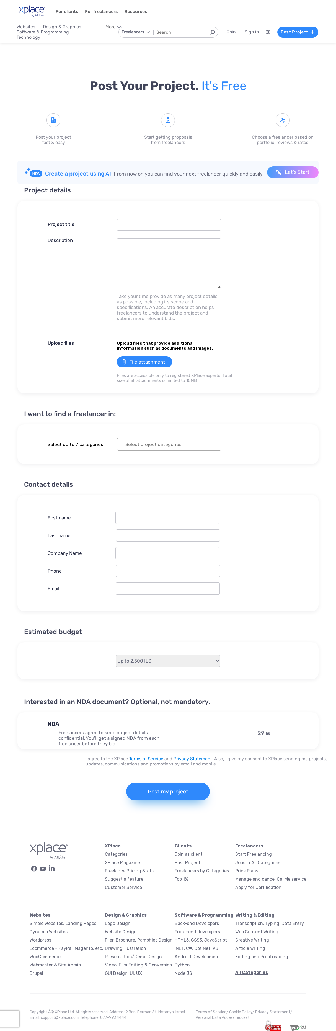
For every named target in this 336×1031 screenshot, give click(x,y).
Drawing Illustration (125, 948)
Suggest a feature (124, 879)
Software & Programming (204, 915)
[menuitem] (268, 32)
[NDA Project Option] (51, 733)
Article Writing (250, 948)
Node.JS (183, 973)
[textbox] (174, 444)
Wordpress (40, 940)
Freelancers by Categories (202, 870)
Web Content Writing (256, 931)
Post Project (187, 862)
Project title (61, 224)
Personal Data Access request (223, 1017)
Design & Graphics (126, 915)
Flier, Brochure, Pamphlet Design (139, 940)
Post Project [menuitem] (298, 32)
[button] (117, 714)
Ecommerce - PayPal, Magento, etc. (66, 948)
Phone (55, 571)
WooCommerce (45, 956)
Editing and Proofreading (261, 956)
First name (59, 517)
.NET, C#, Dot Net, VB (196, 948)
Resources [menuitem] (136, 11)
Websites (40, 915)
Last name (59, 535)
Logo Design (118, 923)
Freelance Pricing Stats (129, 870)
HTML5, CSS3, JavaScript (201, 940)
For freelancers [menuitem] (101, 11)
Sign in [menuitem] (252, 32)
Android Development (197, 956)
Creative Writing (252, 940)
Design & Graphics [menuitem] (62, 26)
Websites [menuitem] (26, 26)
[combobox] (169, 444)
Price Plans (246, 870)
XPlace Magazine (122, 862)
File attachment (147, 362)
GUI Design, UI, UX (123, 973)
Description (60, 240)
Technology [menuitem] (28, 37)
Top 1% (181, 879)
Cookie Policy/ (242, 1012)
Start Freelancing (253, 854)
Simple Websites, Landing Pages (63, 923)
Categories (116, 854)
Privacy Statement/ (273, 1012)
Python (182, 965)
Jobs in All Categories (257, 862)
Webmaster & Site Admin (55, 965)
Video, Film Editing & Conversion (138, 965)
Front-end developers (197, 931)
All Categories (251, 972)
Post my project (168, 791)
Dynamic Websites (49, 931)
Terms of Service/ (212, 1012)
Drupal (36, 973)
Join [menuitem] (231, 32)
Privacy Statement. (193, 758)
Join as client (189, 854)
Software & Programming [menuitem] (43, 32)
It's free (224, 86)
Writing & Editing (255, 915)
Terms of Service (146, 758)
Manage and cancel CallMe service (270, 879)
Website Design (121, 931)
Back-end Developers (197, 923)
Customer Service (123, 887)
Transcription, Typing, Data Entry (269, 923)
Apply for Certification (258, 887)
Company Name (65, 553)
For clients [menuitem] (67, 11)
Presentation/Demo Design (133, 956)
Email (53, 588)
